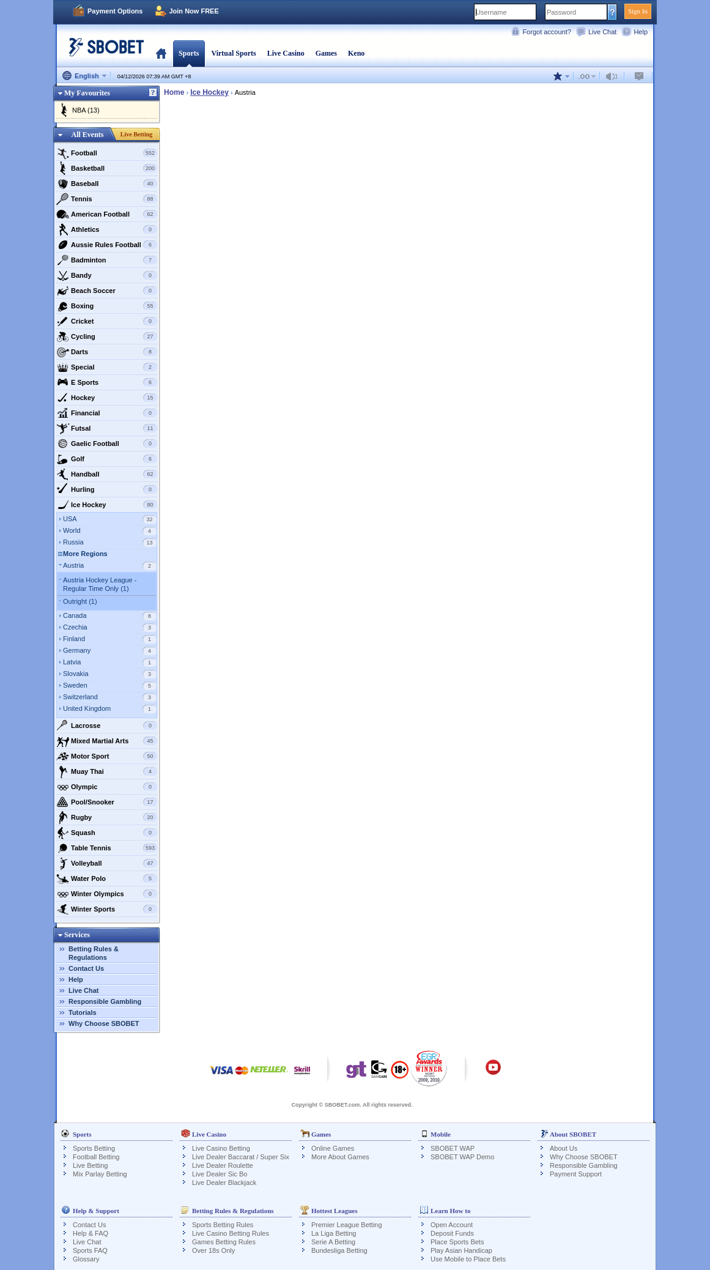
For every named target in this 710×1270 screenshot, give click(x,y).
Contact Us (86, 968)
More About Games (340, 1156)
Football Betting (96, 1156)
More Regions (85, 553)
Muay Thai (106, 771)
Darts (106, 351)
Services (77, 934)
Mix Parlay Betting (100, 1174)
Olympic (106, 786)
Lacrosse (106, 725)
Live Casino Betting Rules (230, 1233)
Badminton (106, 260)
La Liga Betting (333, 1233)
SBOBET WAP (453, 1148)
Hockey (106, 397)
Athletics (106, 229)
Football (106, 153)
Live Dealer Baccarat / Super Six (240, 1156)
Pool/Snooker (106, 802)
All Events (87, 134)
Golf (106, 459)
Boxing (106, 306)
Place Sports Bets (457, 1242)
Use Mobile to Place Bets (468, 1259)
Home (161, 53)
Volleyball (106, 863)
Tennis (106, 199)
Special (106, 367)
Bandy (106, 275)
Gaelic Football (106, 443)
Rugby (106, 817)
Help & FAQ (90, 1233)
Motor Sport (106, 756)
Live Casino (286, 53)
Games (326, 53)
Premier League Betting (346, 1224)
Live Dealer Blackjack (224, 1182)
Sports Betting (94, 1148)
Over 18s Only (213, 1250)
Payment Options (114, 11)
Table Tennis (106, 848)
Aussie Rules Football (106, 244)
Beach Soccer (106, 290)
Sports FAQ (90, 1250)
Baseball (106, 183)
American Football (106, 214)
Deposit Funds (452, 1233)
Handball (106, 474)
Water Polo (106, 878)
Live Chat (602, 31)
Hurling (106, 489)
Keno (356, 53)
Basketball (106, 168)
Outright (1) (80, 601)
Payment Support (576, 1174)
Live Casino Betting (221, 1148)
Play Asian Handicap (461, 1250)
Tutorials (82, 1012)
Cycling (106, 336)
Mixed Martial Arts (106, 741)
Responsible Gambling (104, 1001)
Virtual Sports (233, 53)
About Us (563, 1148)
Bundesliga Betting (339, 1250)
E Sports (106, 382)
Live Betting (136, 134)
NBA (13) (86, 110)
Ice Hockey (106, 504)
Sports (189, 53)
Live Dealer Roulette (222, 1165)
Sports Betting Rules (222, 1224)
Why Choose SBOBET (103, 1023)
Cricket (106, 321)
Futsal (106, 428)
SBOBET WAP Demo (462, 1156)
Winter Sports (106, 909)
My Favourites (87, 93)
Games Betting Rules (224, 1242)
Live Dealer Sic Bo (220, 1174)
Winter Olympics (106, 894)
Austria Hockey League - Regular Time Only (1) (99, 584)
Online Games (332, 1148)
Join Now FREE (193, 11)
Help (641, 31)
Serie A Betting (333, 1242)
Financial (106, 413)
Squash (106, 832)
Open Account (452, 1224)
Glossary (86, 1259)
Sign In (638, 11)
